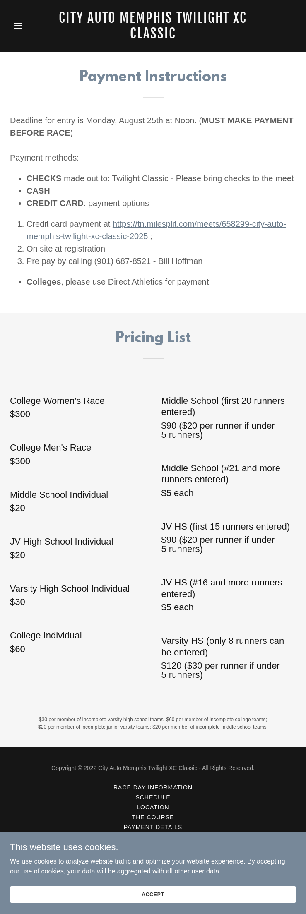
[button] (31, 25)
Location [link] (153, 807)
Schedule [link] (152, 797)
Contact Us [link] (153, 847)
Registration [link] (153, 837)
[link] (153, 36)
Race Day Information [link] (153, 787)
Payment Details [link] (153, 827)
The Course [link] (153, 817)
